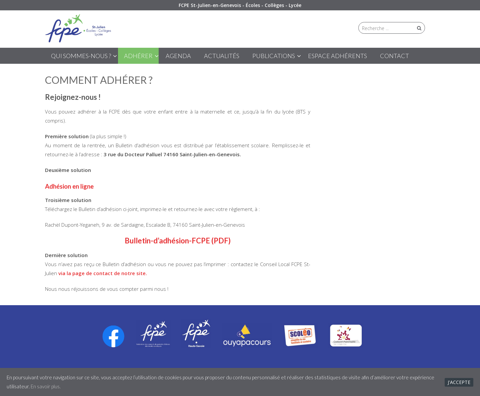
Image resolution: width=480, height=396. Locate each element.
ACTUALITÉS (221, 55)
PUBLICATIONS (273, 55)
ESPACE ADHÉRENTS (337, 55)
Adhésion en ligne (69, 186)
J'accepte (459, 382)
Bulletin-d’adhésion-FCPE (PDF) (178, 240)
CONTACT (394, 55)
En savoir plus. (46, 386)
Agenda (178, 55)
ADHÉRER (138, 55)
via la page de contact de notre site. (102, 273)
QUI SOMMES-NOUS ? (81, 55)
